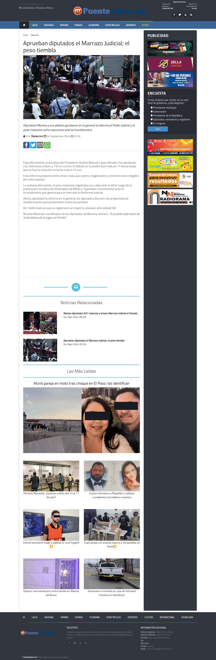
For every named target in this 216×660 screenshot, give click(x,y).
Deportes (131, 25)
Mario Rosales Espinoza (155, 637)
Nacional (49, 25)
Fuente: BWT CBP (167, 8)
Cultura (148, 617)
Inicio (25, 34)
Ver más (194, 8)
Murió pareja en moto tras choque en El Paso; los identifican (81, 383)
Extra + (146, 25)
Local (35, 25)
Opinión (64, 25)
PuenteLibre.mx (30, 657)
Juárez (147, 646)
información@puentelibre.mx (156, 648)
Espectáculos (112, 25)
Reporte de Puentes (179, 2)
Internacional (167, 617)
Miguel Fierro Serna (157, 632)
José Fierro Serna (156, 634)
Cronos (78, 25)
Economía (94, 25)
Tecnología (187, 617)
